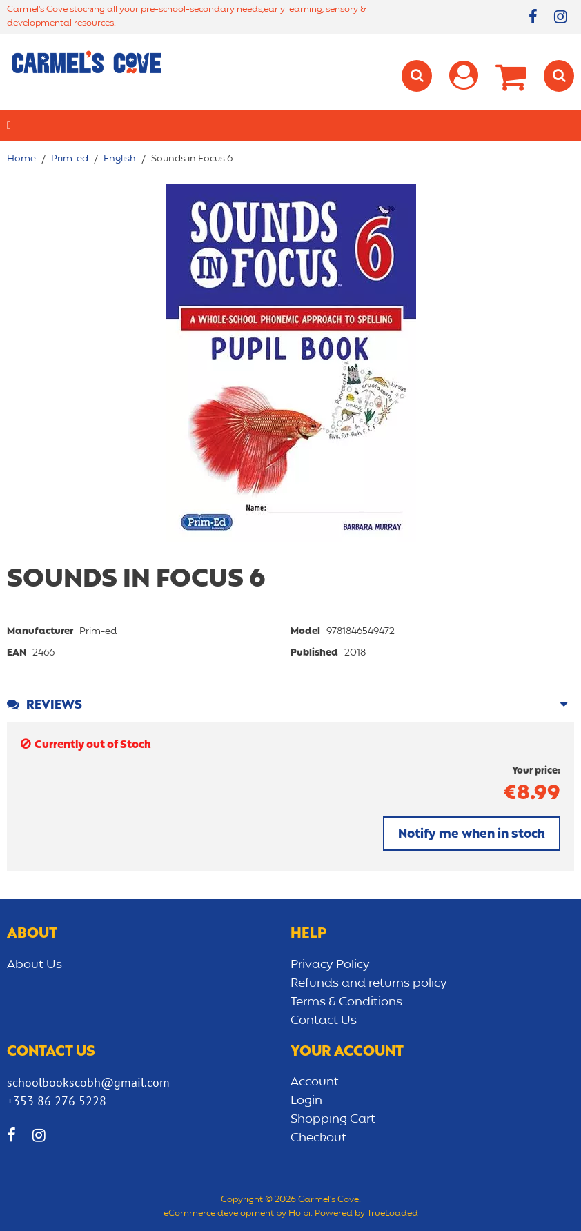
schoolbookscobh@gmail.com (88, 1082)
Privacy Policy (330, 964)
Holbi (299, 1214)
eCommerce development (219, 1214)
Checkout (318, 1138)
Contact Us (323, 1020)
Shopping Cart (332, 1119)
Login (306, 1100)
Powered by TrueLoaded (366, 1214)
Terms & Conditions (346, 1002)
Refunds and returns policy (368, 983)
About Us (34, 964)
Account (314, 1082)
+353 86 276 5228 (56, 1101)
